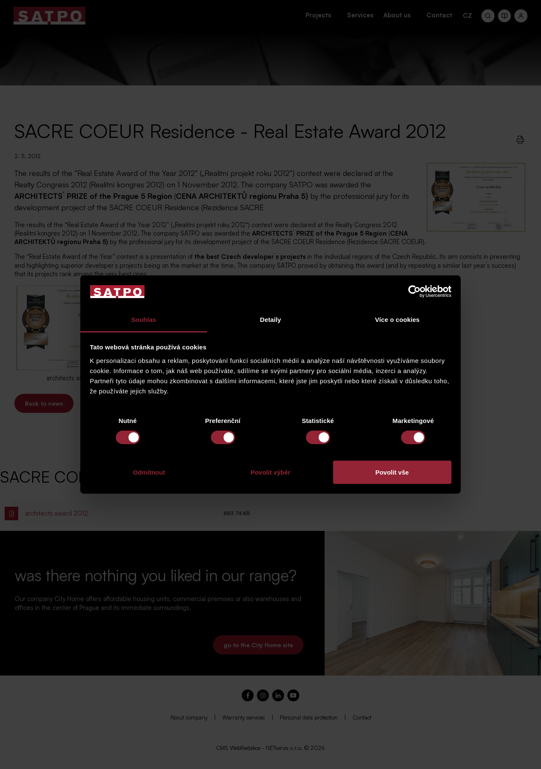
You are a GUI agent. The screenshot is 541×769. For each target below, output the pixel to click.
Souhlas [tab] (143, 319)
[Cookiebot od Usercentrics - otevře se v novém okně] (414, 291)
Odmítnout (149, 472)
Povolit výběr (270, 472)
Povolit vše (392, 472)
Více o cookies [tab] (397, 319)
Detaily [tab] (270, 319)
